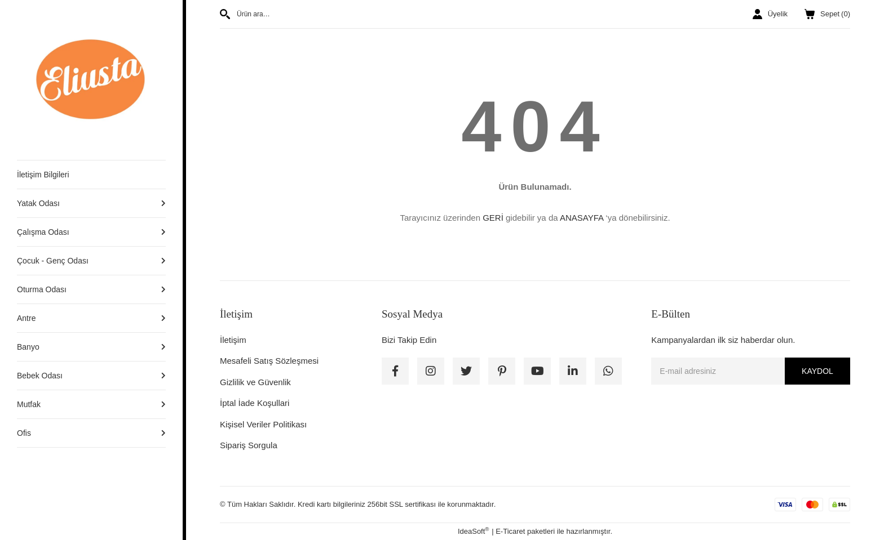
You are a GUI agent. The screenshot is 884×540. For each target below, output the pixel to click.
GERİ (493, 217)
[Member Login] (770, 14)
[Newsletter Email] (750, 371)
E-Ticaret (510, 531)
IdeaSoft (473, 530)
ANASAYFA (581, 217)
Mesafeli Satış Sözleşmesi (269, 360)
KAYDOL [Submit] (817, 371)
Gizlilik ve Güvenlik (255, 382)
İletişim (233, 340)
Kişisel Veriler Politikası (263, 424)
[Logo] (91, 79)
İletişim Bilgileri (43, 174)
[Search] (373, 14)
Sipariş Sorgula (248, 445)
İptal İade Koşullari (254, 403)
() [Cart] (827, 14)
